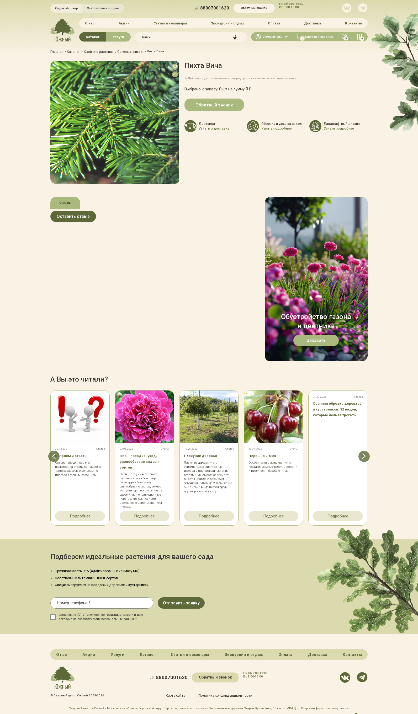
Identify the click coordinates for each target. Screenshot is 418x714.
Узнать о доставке (212, 128)
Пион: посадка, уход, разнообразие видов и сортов (143, 461)
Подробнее (80, 515)
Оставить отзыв (80, 216)
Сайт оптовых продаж (103, 8)
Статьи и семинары (170, 23)
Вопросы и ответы (75, 455)
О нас (91, 23)
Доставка (312, 23)
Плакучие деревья (203, 455)
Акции (124, 23)
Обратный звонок (254, 8)
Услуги (118, 36)
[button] (50, 456)
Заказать (316, 339)
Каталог (92, 36)
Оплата (274, 23)
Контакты (352, 23)
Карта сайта (178, 693)
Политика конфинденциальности (224, 693)
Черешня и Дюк (265, 455)
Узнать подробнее (274, 128)
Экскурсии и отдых (227, 23)
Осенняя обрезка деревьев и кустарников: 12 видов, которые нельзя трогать (337, 414)
